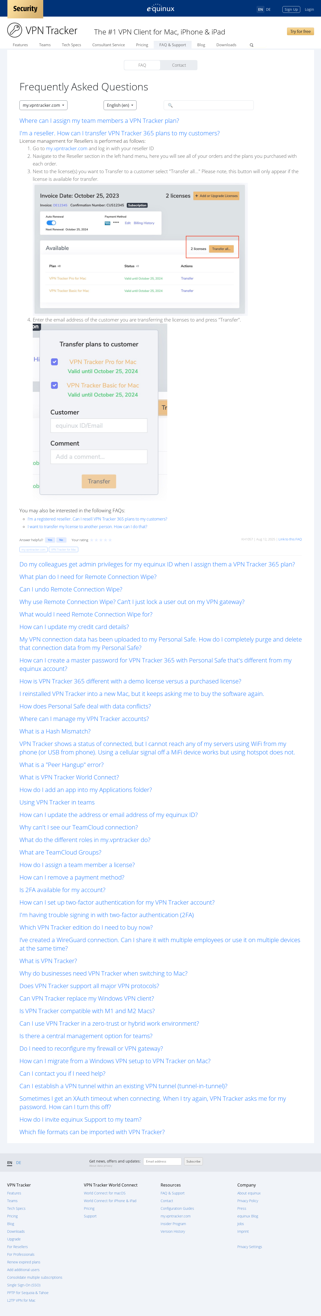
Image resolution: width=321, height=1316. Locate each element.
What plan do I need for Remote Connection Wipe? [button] (88, 576)
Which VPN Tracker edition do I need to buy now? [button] (86, 927)
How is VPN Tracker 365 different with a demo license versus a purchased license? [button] (130, 681)
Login (309, 9)
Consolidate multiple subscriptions (34, 1277)
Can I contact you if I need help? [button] (62, 1073)
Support (90, 1216)
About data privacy (100, 1165)
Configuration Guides (177, 1208)
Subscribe (193, 1161)
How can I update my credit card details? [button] (74, 626)
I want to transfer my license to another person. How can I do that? (87, 526)
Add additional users (23, 1269)
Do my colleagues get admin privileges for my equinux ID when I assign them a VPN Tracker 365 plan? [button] (157, 564)
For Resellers (17, 1246)
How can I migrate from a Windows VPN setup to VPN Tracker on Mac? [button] (115, 1061)
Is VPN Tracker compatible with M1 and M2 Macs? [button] (87, 1010)
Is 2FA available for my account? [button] (62, 889)
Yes (50, 540)
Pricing (142, 44)
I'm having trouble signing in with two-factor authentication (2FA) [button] (106, 914)
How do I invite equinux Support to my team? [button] (80, 1119)
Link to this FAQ (290, 539)
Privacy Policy (247, 1200)
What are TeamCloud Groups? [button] (60, 852)
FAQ (142, 65)
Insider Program (173, 1223)
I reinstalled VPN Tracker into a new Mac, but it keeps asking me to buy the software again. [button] (141, 693)
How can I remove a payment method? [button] (71, 877)
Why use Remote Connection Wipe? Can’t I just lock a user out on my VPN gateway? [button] (132, 601)
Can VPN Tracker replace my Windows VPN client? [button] (86, 998)
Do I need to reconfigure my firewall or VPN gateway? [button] (91, 1048)
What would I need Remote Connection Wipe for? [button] (85, 614)
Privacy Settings (249, 1246)
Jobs (240, 1223)
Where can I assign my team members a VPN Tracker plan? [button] (99, 120)
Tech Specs (71, 44)
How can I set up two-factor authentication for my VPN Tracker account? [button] (117, 902)
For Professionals (21, 1254)
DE (268, 9)
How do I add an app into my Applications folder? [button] (85, 789)
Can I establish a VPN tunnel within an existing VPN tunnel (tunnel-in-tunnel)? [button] (123, 1086)
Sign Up (291, 9)
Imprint (243, 1231)
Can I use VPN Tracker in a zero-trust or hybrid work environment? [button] (109, 1023)
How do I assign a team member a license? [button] (77, 864)
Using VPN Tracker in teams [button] (57, 802)
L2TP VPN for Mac (21, 1300)
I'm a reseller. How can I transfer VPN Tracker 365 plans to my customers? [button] (119, 133)
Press (241, 1208)
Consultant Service (108, 44)
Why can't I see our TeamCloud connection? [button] (78, 827)
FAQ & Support (172, 44)
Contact (179, 65)
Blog (201, 44)
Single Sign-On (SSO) (23, 1285)
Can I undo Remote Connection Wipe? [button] (70, 589)
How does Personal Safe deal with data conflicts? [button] (85, 706)
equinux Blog (247, 1216)
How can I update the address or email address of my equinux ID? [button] (108, 814)
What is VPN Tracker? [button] (48, 960)
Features (20, 44)
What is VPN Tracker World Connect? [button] (69, 777)
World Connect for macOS (105, 1193)
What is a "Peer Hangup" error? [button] (61, 764)
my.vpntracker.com (66, 148)
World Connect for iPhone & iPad (110, 1200)
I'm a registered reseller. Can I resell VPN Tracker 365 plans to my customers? (97, 519)
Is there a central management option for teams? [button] (85, 1036)
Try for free (300, 31)
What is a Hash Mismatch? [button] (55, 731)
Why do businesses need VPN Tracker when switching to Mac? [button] (103, 973)
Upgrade (14, 1239)
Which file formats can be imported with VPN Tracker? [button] (92, 1132)
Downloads (226, 44)
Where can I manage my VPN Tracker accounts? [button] (84, 718)
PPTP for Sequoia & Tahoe (28, 1292)
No (61, 540)
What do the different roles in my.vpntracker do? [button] (84, 839)
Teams (45, 44)
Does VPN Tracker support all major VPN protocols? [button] (89, 985)
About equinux (249, 1193)
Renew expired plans (23, 1262)
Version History (173, 1231)
